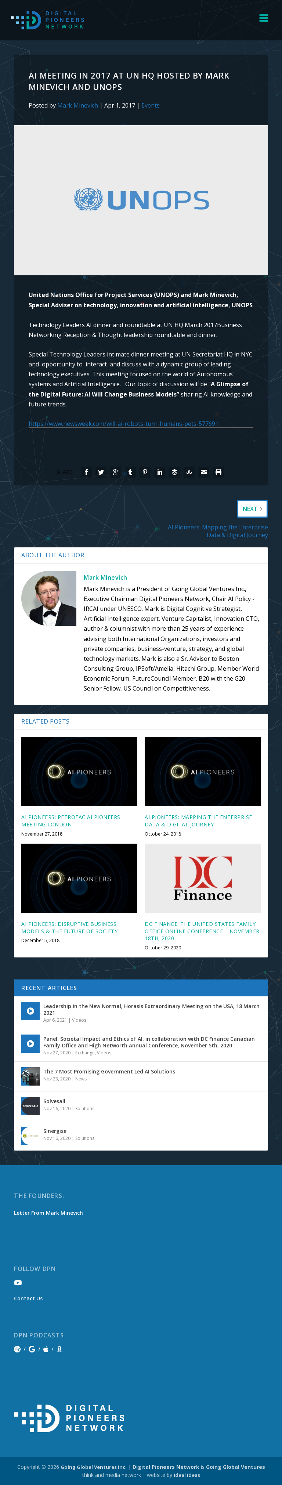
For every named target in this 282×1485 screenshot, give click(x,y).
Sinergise (54, 1130)
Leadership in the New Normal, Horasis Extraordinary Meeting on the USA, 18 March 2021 (151, 1009)
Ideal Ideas (187, 1475)
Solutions (84, 1108)
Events (150, 105)
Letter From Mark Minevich (48, 1212)
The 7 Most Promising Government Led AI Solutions (109, 1071)
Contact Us (28, 1298)
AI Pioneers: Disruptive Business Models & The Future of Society (69, 927)
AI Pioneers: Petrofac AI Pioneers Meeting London (70, 821)
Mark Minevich (77, 105)
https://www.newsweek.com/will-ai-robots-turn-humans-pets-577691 (123, 424)
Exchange (85, 1053)
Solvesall (54, 1101)
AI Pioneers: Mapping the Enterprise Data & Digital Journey (198, 821)
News (81, 1079)
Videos (79, 1020)
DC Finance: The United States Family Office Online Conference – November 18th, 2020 (202, 931)
